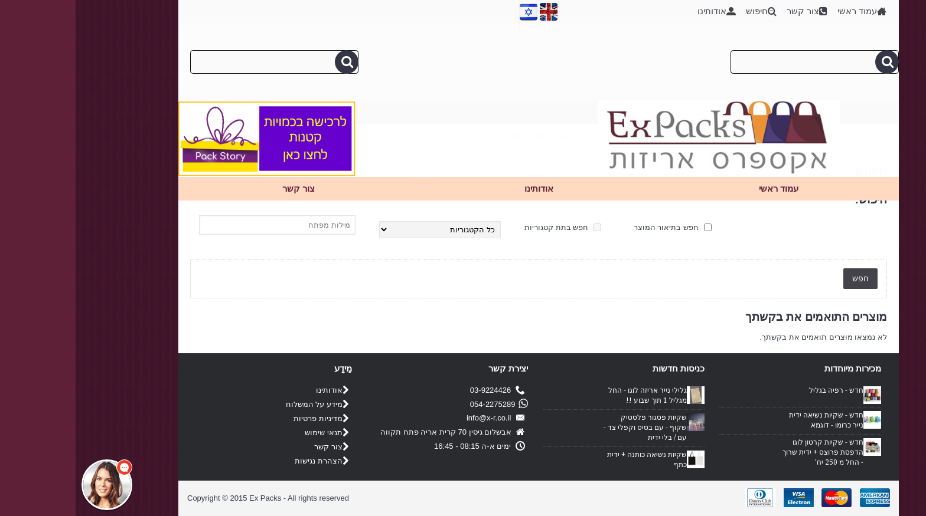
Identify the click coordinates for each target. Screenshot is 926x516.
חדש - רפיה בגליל (760, 390)
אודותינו (256, 391)
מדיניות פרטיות (245, 419)
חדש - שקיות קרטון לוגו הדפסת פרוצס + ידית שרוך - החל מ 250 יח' (747, 452)
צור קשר (256, 447)
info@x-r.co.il (420, 418)
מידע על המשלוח (241, 405)
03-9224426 (421, 391)
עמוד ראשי (477, 136)
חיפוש (441, 136)
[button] (31, 484)
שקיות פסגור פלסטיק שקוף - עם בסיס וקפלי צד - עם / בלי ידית (569, 427)
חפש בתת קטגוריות (487, 227)
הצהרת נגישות (246, 461)
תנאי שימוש (251, 433)
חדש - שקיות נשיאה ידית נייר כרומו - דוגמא (750, 420)
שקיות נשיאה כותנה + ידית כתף (571, 460)
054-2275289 (421, 404)
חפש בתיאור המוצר (597, 227)
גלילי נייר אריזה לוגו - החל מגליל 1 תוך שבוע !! (572, 395)
